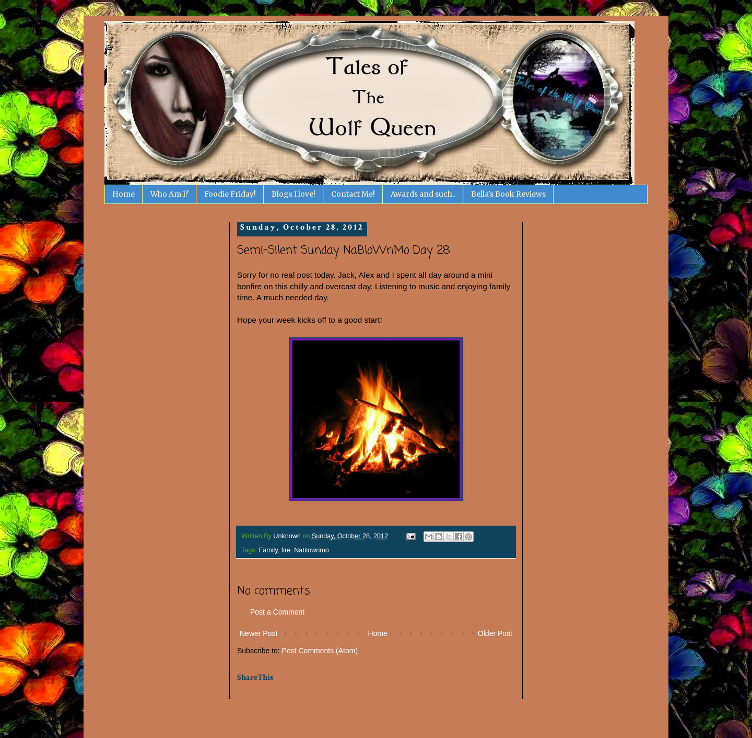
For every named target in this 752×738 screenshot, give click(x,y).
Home (123, 194)
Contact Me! (353, 194)
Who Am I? (169, 194)
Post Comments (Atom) (320, 650)
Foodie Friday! (230, 194)
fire (286, 550)
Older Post (495, 633)
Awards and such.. (423, 194)
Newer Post (258, 633)
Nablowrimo (311, 550)
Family (268, 550)
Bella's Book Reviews (508, 194)
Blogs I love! (293, 194)
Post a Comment (277, 612)
